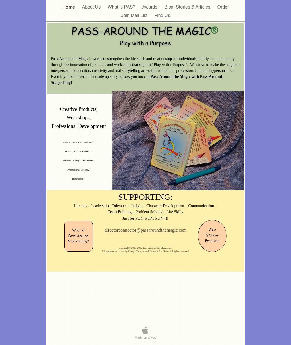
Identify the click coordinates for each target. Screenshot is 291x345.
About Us (92, 7)
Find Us (162, 15)
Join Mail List (135, 15)
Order (223, 7)
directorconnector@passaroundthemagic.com (145, 230)
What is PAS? (122, 7)
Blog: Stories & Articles (187, 7)
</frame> (75, 288)
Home (69, 7)
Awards (150, 7)
